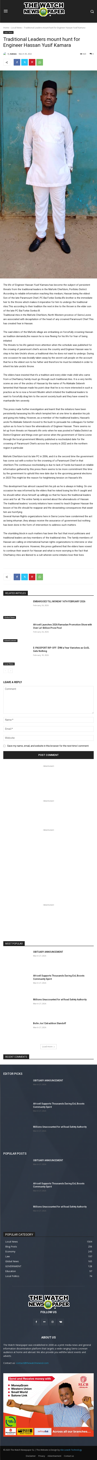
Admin (13, 54)
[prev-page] (5, 671)
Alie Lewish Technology (71, 1450)
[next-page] (11, 671)
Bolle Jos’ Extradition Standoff (49, 1023)
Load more (48, 1046)
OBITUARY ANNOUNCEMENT (48, 952)
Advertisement (10, 640)
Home (6, 27)
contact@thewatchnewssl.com (32, 1363)
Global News (9, 617)
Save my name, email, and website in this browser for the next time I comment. (48, 746)
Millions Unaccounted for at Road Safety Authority (60, 999)
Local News (16, 27)
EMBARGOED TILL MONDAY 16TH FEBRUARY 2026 (59, 601)
